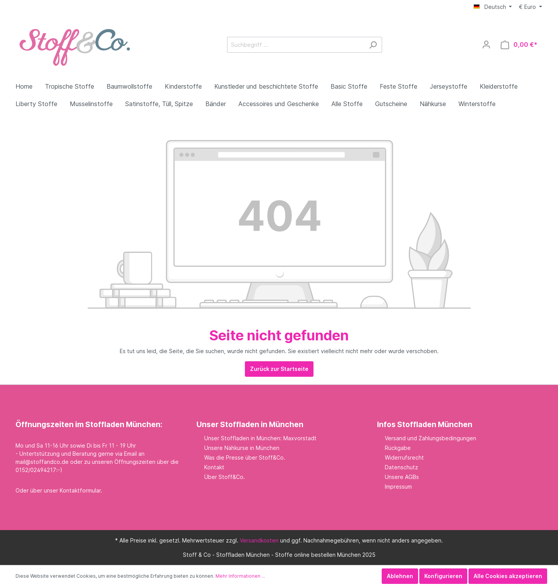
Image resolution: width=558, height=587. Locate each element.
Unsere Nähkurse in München (241, 448)
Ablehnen (400, 576)
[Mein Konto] (486, 44)
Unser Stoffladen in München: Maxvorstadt (260, 438)
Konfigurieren (443, 576)
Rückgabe (398, 448)
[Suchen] (373, 45)
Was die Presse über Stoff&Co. (244, 457)
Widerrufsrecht (404, 457)
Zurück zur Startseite (279, 369)
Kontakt (214, 467)
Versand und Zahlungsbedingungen (430, 438)
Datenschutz (401, 467)
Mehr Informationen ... (240, 576)
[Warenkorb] (519, 45)
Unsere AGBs (402, 477)
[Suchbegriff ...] (295, 45)
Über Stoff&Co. (224, 477)
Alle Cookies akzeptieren (508, 576)
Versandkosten (259, 540)
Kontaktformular (80, 490)
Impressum (398, 486)
